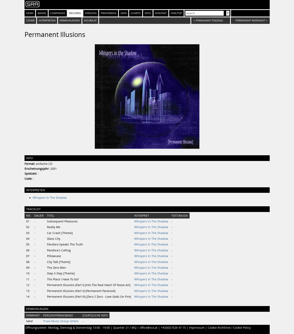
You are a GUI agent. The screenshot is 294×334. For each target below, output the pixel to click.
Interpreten (47, 20)
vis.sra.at (90, 20)
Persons (91, 13)
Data (124, 13)
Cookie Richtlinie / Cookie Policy (229, 328)
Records (75, 13)
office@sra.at (149, 328)
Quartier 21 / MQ (124, 328)
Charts (136, 13)
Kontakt (161, 13)
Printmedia (108, 13)
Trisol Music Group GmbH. (61, 321)
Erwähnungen (70, 20)
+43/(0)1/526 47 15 (173, 328)
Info (148, 13)
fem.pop (176, 13)
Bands (42, 13)
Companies (57, 13)
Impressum (197, 328)
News (30, 13)
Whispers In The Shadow (50, 198)
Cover (30, 20)
